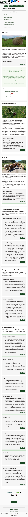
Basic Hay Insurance (8, 19)
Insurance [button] (11, 5)
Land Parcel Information (9, 95)
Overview (6, 14)
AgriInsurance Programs (9, 96)
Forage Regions (8, 93)
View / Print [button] (22, 64)
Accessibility (12, 511)
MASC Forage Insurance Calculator (11, 91)
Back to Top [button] (14, 502)
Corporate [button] (6, 5)
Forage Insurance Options (9, 22)
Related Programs (7, 27)
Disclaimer (16, 511)
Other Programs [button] (20, 5)
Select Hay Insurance (8, 17)
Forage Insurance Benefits (9, 24)
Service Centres (15, 509)
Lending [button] (15, 5)
